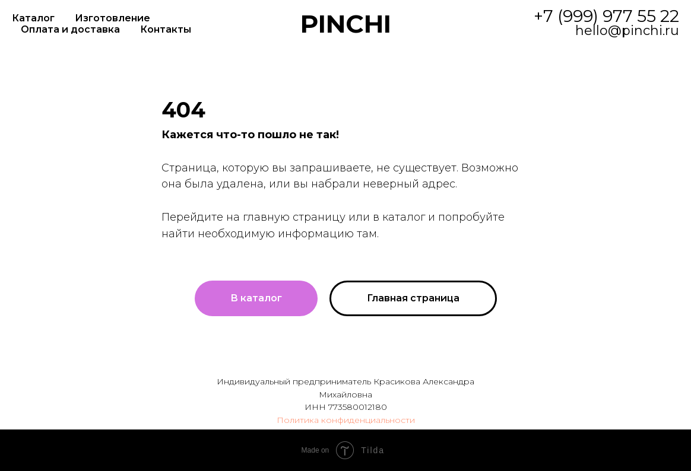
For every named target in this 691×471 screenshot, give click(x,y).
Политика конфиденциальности (346, 420)
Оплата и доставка (70, 29)
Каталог (33, 18)
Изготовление (112, 18)
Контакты (165, 29)
